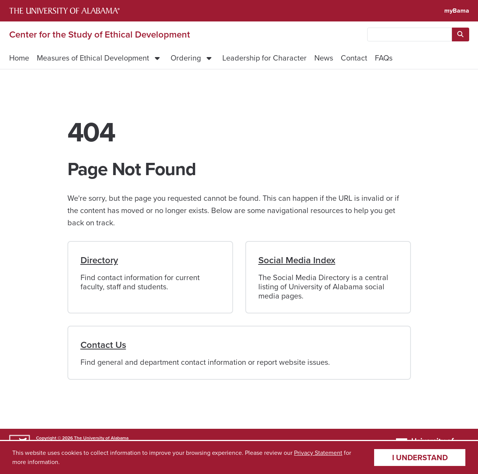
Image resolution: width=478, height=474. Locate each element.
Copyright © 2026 (54, 438)
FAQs (384, 58)
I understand (420, 457)
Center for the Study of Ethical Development (99, 34)
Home (19, 58)
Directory (99, 260)
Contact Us (103, 345)
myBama (456, 10)
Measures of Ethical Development (93, 58)
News (323, 58)
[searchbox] (409, 34)
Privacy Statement (318, 452)
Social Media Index (296, 260)
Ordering (186, 58)
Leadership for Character (264, 58)
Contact (354, 58)
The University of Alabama (101, 438)
